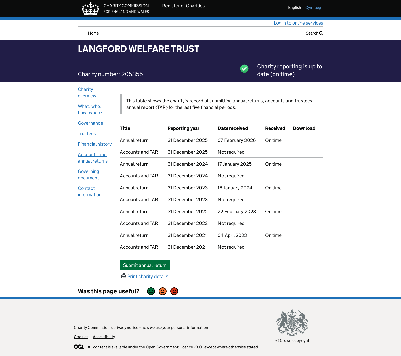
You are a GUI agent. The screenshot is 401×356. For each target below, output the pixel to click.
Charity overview (87, 92)
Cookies (81, 336)
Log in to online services (298, 23)
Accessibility (104, 336)
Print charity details (144, 276)
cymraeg (313, 7)
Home (93, 33)
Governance (90, 123)
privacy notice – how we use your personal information (160, 327)
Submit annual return (146, 265)
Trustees (87, 133)
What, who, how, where (90, 109)
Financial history (95, 144)
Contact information (90, 191)
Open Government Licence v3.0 (174, 346)
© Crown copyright (292, 340)
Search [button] (314, 33)
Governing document (88, 174)
